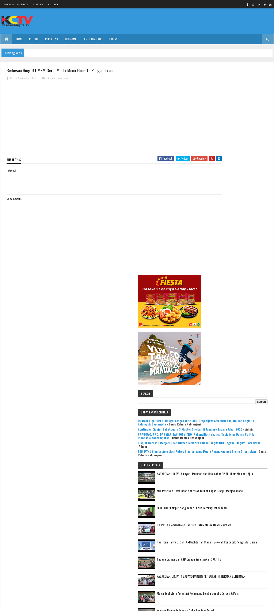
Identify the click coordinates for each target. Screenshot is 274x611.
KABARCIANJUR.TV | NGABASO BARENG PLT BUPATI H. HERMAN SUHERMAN (246, 405)
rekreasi (63, 79)
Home (18, 39)
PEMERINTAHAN (92, 39)
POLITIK (34, 39)
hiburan (51, 79)
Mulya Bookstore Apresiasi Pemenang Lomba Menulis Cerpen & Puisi (247, 424)
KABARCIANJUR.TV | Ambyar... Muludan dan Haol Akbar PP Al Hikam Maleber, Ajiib (244, 295)
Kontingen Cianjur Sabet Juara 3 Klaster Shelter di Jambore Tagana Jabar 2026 (234, 226)
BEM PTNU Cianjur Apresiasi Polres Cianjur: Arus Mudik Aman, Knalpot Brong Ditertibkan (236, 268)
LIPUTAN (112, 39)
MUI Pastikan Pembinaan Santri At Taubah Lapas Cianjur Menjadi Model (246, 314)
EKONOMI (70, 39)
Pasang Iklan (7, 4)
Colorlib (22, 605)
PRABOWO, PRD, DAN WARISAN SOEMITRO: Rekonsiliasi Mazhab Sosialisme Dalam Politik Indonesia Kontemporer (235, 240)
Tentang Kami (37, 4)
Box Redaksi (22, 4)
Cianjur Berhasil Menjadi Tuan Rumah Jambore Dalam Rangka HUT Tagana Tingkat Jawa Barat (236, 255)
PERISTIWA (51, 39)
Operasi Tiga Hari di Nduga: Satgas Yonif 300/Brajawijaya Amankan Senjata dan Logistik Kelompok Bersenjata (234, 212)
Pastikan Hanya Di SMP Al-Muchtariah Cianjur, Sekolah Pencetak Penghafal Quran (244, 368)
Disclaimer (52, 4)
